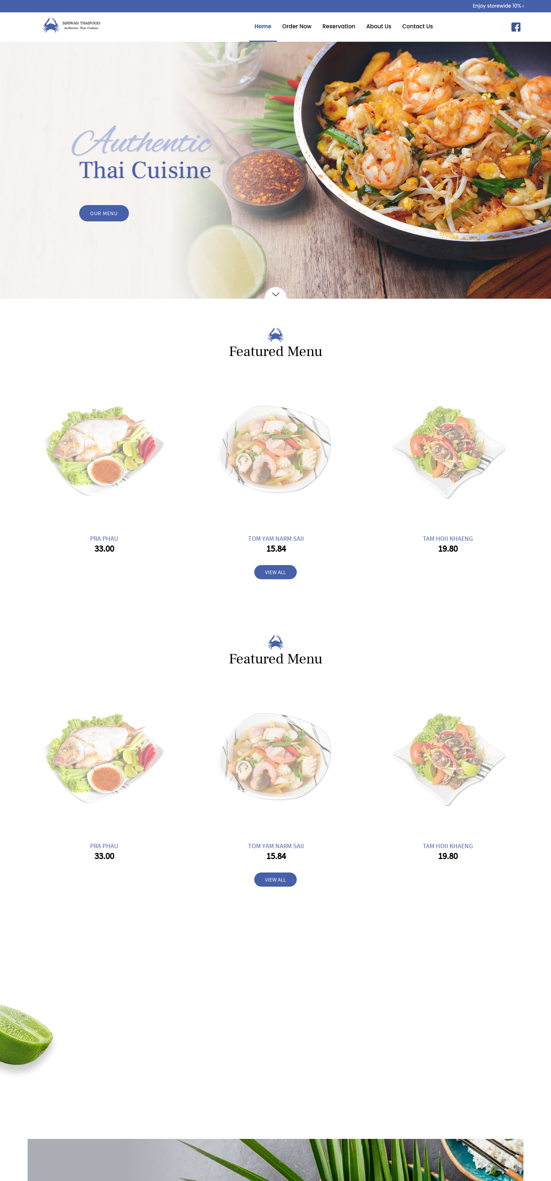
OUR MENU (104, 213)
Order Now (282, 26)
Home (248, 26)
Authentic (141, 144)
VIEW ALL (275, 572)
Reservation (324, 26)
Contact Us (403, 26)
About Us (364, 26)
